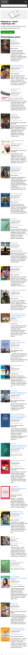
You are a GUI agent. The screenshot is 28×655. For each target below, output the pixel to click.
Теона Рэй (13, 536)
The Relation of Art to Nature (17, 562)
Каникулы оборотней (16, 168)
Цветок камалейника (16, 195)
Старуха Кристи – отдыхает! (17, 513)
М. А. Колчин (13, 443)
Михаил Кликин (14, 114)
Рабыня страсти (15, 605)
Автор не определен (15, 576)
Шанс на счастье (15, 538)
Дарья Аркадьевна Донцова (16, 65)
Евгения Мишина (14, 242)
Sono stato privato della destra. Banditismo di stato (18, 343)
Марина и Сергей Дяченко (16, 365)
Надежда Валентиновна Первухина (18, 290)
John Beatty (13, 560)
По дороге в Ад (14, 244)
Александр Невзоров (15, 340)
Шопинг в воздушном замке (17, 67)
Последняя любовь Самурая (18, 629)
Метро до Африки (15, 268)
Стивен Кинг (13, 40)
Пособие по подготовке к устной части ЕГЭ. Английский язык (18, 393)
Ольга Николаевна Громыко (16, 193)
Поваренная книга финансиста (18, 488)
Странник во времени (16, 220)
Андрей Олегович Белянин (16, 167)
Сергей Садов (14, 219)
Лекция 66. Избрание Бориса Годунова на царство (18, 316)
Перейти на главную (7, 32)
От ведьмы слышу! (15, 292)
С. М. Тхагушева (14, 390)
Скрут (12, 367)
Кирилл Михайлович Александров (18, 313)
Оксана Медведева (15, 486)
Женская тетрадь (15, 462)
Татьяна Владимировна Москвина (18, 460)
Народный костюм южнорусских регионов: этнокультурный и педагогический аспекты (18, 417)
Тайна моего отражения (16, 143)
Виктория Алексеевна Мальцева (17, 414)
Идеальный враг (15, 116)
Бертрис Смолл (14, 603)
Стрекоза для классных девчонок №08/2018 (19, 579)
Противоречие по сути (16, 92)
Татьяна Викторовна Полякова (17, 628)
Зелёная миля (14, 41)
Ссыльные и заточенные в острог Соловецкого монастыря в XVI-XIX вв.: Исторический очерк (19, 447)
